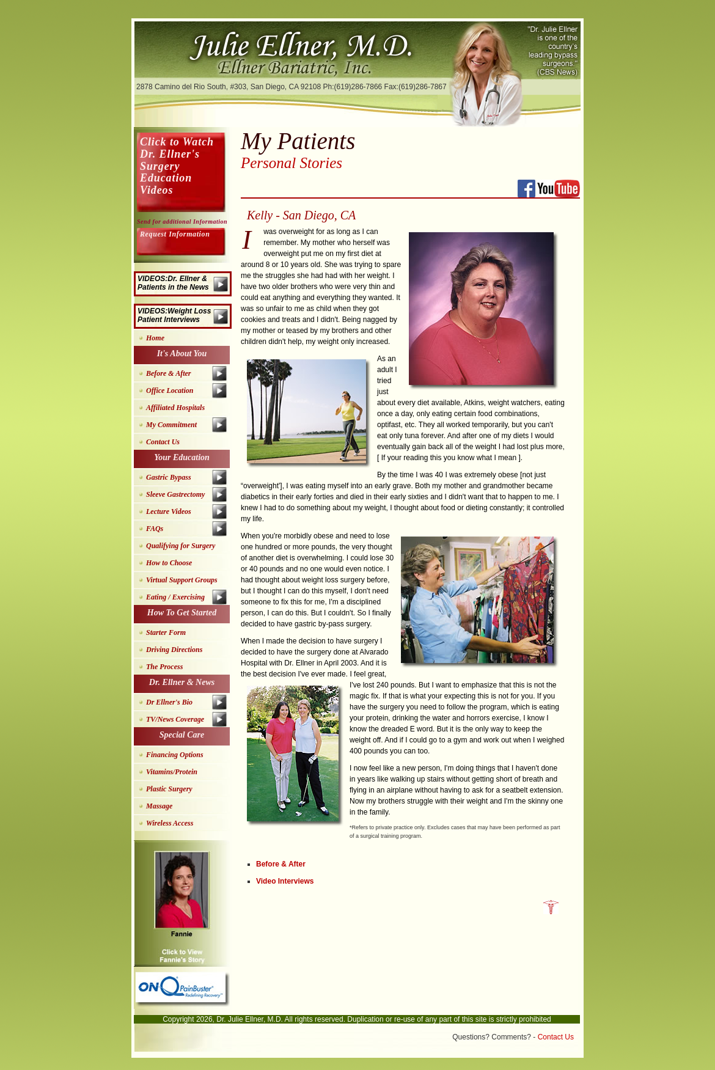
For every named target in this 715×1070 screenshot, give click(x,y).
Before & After (281, 864)
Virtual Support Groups (182, 580)
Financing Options (175, 754)
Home (155, 338)
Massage (159, 806)
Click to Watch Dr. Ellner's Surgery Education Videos (177, 166)
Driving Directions (174, 649)
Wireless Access (169, 823)
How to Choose (169, 563)
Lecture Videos (168, 511)
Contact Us (163, 442)
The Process (164, 666)
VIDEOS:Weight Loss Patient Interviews (174, 315)
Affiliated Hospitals (175, 407)
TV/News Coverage (175, 719)
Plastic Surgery (169, 789)
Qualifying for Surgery (180, 545)
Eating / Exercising (175, 597)
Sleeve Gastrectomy (175, 494)
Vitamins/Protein (171, 772)
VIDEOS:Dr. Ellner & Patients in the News (173, 282)
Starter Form (166, 632)
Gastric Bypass (168, 477)
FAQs (154, 528)
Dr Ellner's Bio (169, 702)
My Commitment (171, 424)
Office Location (169, 390)
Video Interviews (285, 881)
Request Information (175, 234)
